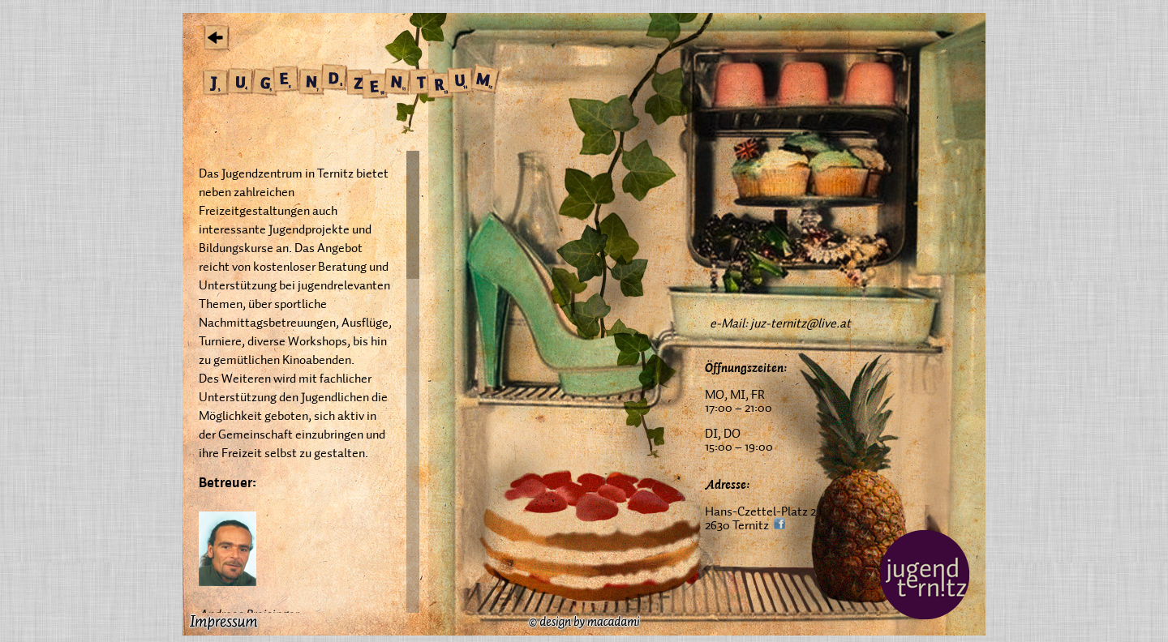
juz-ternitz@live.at (800, 323)
